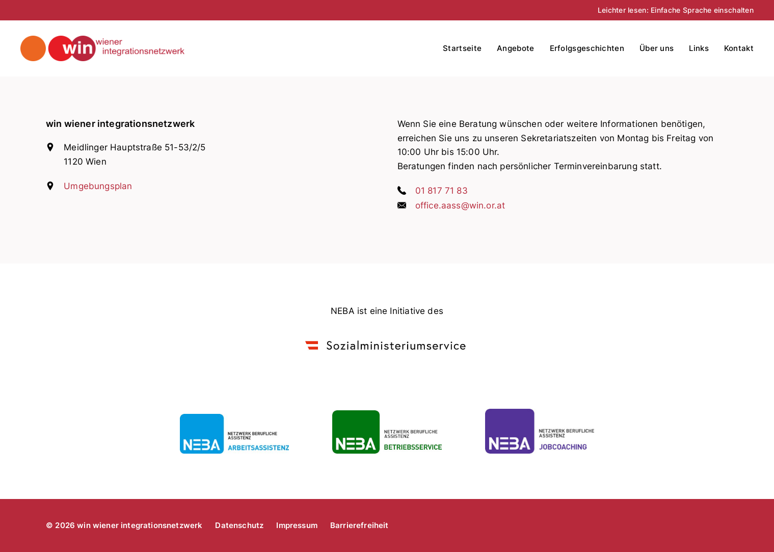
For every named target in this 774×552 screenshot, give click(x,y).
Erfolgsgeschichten (587, 48)
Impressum (296, 525)
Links (699, 48)
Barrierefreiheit (359, 525)
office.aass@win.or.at (460, 205)
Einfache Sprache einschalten (702, 10)
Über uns (656, 48)
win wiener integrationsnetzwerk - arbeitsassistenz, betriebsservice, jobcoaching (135, 48)
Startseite (462, 48)
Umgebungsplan (98, 186)
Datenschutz (239, 525)
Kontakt (739, 48)
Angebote (515, 48)
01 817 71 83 (441, 191)
